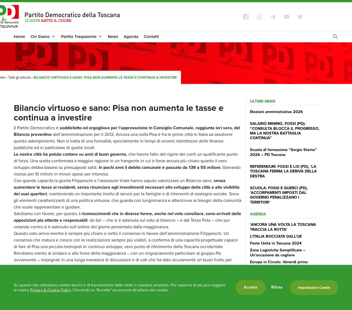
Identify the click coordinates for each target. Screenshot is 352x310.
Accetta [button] (250, 287)
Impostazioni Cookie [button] (314, 287)
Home (19, 37)
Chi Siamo (43, 37)
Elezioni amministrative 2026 (276, 112)
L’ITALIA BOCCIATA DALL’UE (276, 236)
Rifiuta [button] (277, 287)
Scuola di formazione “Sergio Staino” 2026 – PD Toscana (283, 152)
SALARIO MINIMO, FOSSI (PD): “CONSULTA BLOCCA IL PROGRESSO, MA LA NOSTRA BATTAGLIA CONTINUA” (285, 130)
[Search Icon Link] (335, 38)
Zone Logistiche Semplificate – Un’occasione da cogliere (278, 252)
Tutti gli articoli (19, 77)
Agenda (131, 37)
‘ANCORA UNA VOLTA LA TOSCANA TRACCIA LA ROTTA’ (283, 226)
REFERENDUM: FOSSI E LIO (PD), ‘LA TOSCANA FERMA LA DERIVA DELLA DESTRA (283, 171)
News (113, 37)
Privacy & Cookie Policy (50, 290)
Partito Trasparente (81, 37)
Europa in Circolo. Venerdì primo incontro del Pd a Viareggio (279, 264)
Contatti (151, 37)
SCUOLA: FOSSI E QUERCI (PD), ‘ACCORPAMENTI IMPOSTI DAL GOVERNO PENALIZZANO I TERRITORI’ (279, 195)
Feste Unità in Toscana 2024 (276, 243)
